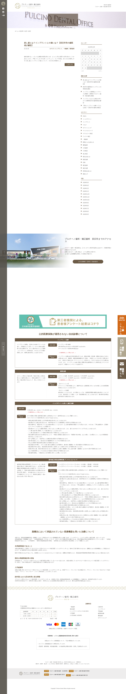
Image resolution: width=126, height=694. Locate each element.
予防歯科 (100, 611)
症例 (84, 162)
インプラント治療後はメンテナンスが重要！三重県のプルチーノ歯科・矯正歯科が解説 (92, 93)
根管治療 (85, 159)
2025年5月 (86, 214)
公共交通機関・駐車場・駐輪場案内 (88, 261)
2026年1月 (86, 191)
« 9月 (82, 71)
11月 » (100, 71)
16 (82, 62)
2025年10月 (86, 200)
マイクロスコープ (88, 130)
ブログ (85, 125)
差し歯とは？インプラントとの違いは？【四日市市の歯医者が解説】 (92, 82)
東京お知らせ (86, 156)
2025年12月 (86, 194)
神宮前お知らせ (87, 171)
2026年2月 (86, 188)
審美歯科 (72, 48)
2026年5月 (86, 182)
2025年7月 (86, 208)
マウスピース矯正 (88, 133)
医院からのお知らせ (88, 142)
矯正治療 (85, 168)
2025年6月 (86, 211)
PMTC (84, 116)
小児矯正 (85, 150)
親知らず (85, 174)
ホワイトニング (87, 127)
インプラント (58, 48)
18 (88, 62)
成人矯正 (85, 153)
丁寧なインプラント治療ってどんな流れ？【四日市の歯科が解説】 (92, 106)
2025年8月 (86, 205)
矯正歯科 (85, 165)
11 (88, 59)
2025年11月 (86, 197)
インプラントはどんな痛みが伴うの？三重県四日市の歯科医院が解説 (92, 100)
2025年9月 (86, 202)
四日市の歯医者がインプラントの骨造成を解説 (92, 88)
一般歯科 (65, 48)
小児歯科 (85, 148)
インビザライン (87, 119)
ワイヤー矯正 (86, 136)
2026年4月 (86, 185)
